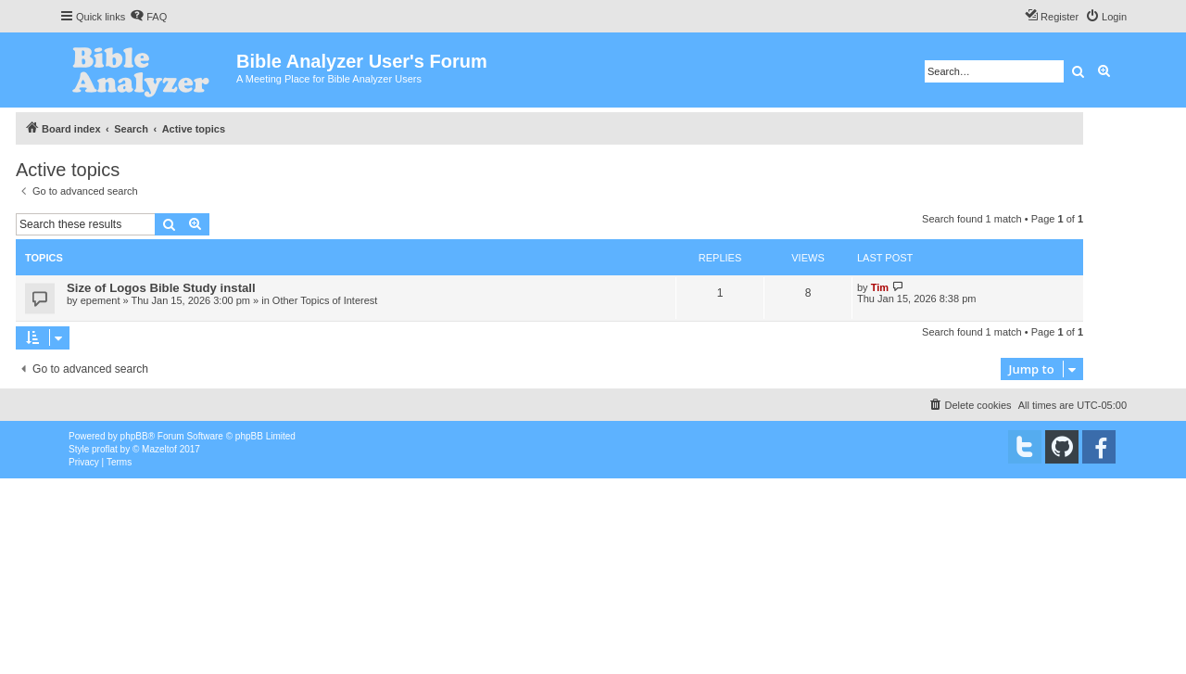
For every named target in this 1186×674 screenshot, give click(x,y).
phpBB (134, 436)
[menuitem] (148, 17)
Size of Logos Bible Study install (161, 288)
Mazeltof (159, 449)
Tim (880, 287)
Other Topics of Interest (325, 300)
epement (100, 300)
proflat (105, 449)
